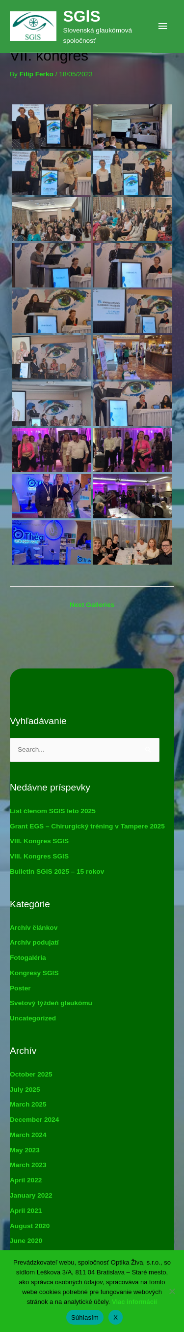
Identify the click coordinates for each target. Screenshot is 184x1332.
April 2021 (26, 1210)
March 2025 (28, 1104)
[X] (172, 1291)
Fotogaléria (28, 957)
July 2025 (25, 1089)
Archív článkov (33, 927)
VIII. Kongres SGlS (39, 841)
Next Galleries (92, 604)
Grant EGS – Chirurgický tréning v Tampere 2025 (87, 826)
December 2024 (34, 1119)
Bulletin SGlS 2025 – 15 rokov (57, 871)
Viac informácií (134, 1301)
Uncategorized (33, 1018)
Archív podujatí (34, 942)
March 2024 (28, 1135)
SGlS (81, 16)
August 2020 (30, 1226)
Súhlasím (85, 1317)
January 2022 (31, 1195)
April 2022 (26, 1180)
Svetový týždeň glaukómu (51, 1003)
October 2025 (31, 1074)
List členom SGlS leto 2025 (53, 811)
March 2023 (28, 1165)
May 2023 (25, 1150)
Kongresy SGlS (34, 973)
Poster (20, 988)
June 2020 (26, 1240)
